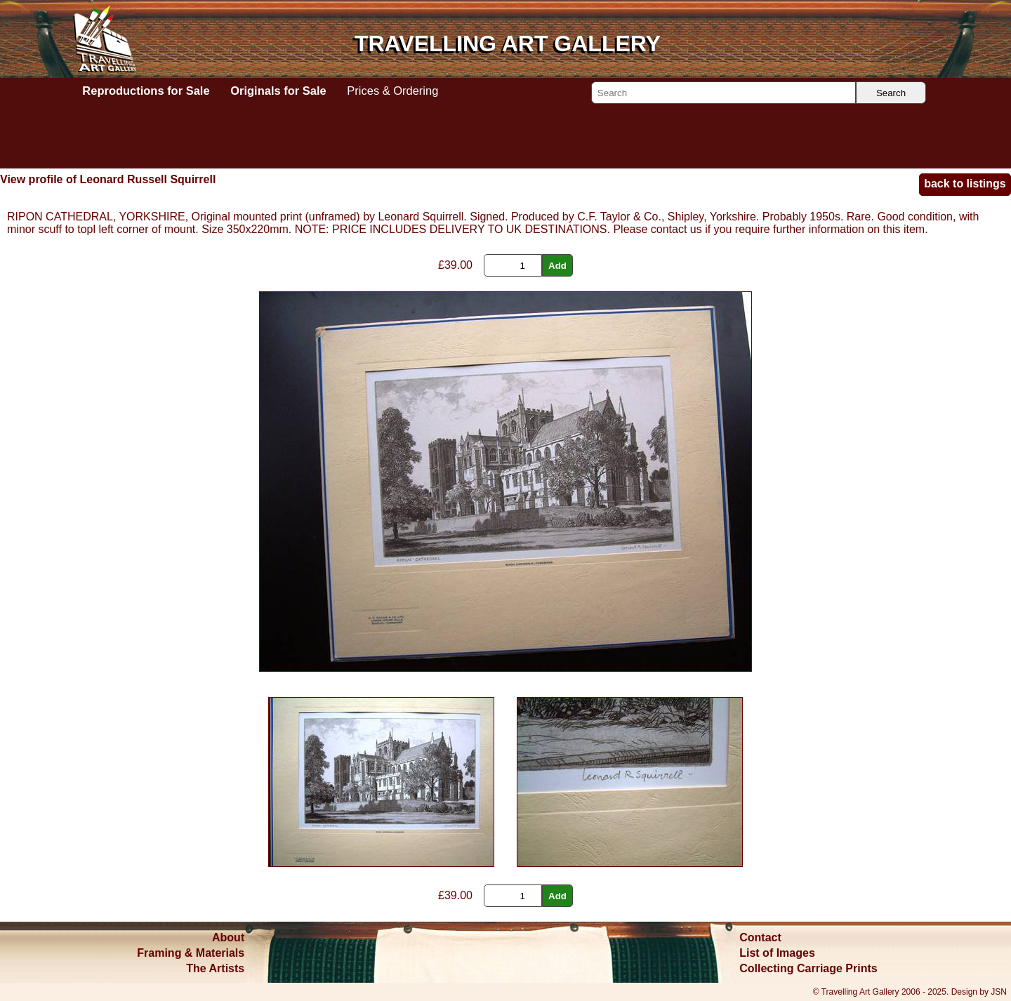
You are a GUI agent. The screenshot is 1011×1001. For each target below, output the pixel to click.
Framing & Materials (190, 953)
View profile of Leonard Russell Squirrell (108, 179)
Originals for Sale (278, 90)
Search (891, 93)
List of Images (777, 953)
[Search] (723, 92)
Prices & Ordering (392, 90)
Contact (760, 937)
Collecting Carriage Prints (808, 968)
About (228, 937)
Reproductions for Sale (145, 90)
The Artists (215, 968)
